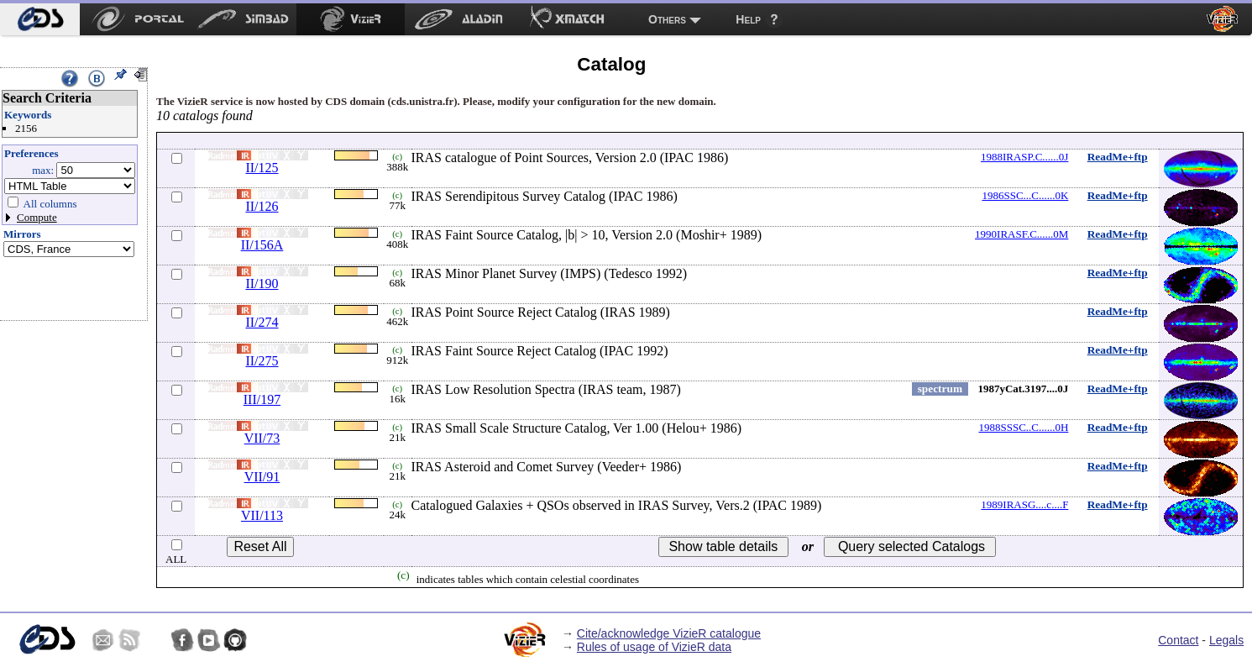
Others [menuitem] (667, 19)
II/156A (262, 245)
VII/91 (262, 477)
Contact (1178, 640)
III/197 (262, 399)
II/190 (261, 283)
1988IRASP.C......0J (1024, 156)
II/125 (261, 167)
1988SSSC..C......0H (1023, 427)
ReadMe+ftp (1117, 156)
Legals (1226, 640)
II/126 (261, 206)
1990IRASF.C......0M (1021, 234)
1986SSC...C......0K (1025, 195)
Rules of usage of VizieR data (654, 647)
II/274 (261, 322)
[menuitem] (40, 19)
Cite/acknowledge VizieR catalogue (669, 633)
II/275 (261, 361)
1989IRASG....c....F (1024, 504)
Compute (37, 217)
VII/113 (262, 515)
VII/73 (262, 438)
